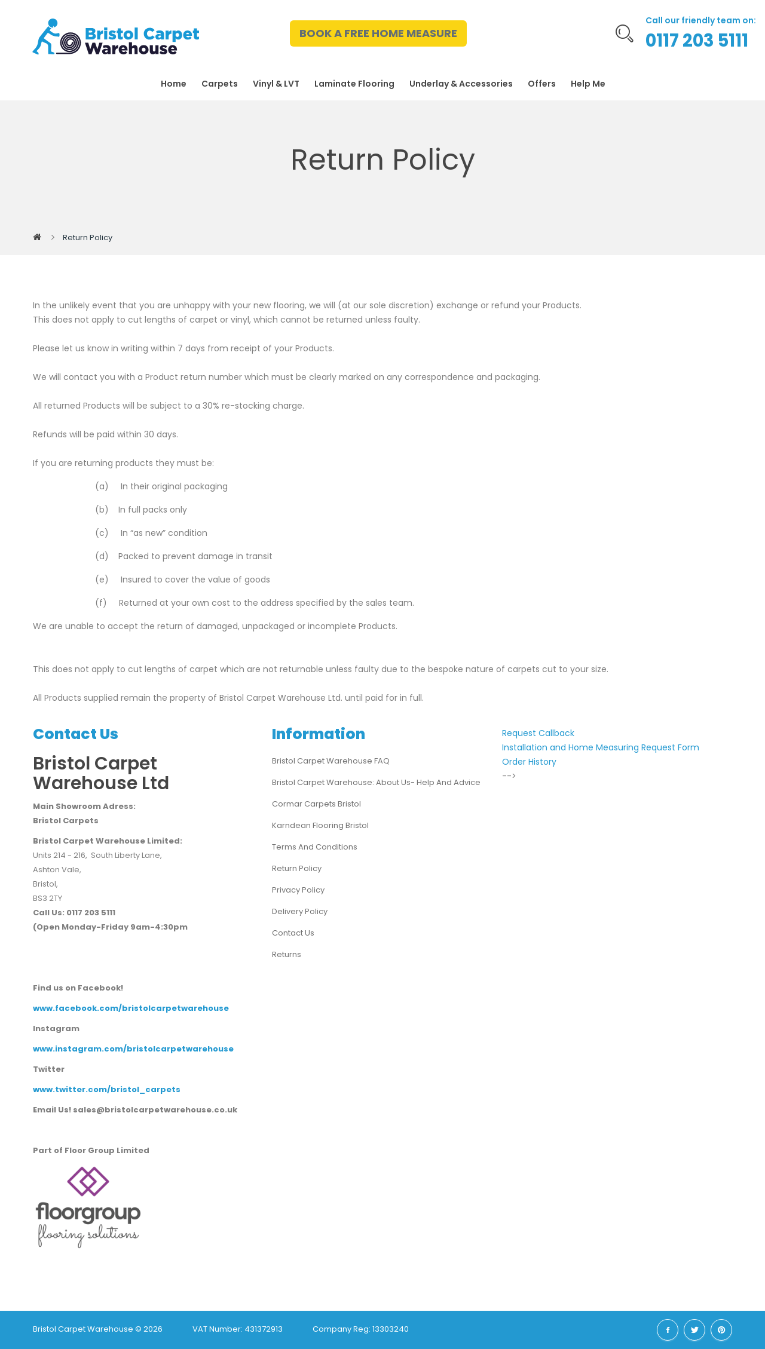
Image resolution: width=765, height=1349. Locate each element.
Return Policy (87, 237)
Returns (286, 954)
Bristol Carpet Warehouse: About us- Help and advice (376, 782)
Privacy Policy (298, 890)
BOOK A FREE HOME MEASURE (378, 33)
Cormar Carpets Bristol (316, 804)
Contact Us (293, 933)
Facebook (667, 1330)
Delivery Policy (300, 911)
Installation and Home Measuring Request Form (600, 747)
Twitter (694, 1330)
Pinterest (721, 1330)
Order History (529, 762)
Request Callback (538, 733)
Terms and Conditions (314, 847)
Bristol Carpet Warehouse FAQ (331, 761)
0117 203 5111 (696, 41)
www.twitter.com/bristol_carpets (106, 1089)
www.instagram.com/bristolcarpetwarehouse (133, 1048)
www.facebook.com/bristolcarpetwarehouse (131, 1008)
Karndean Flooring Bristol (320, 825)
